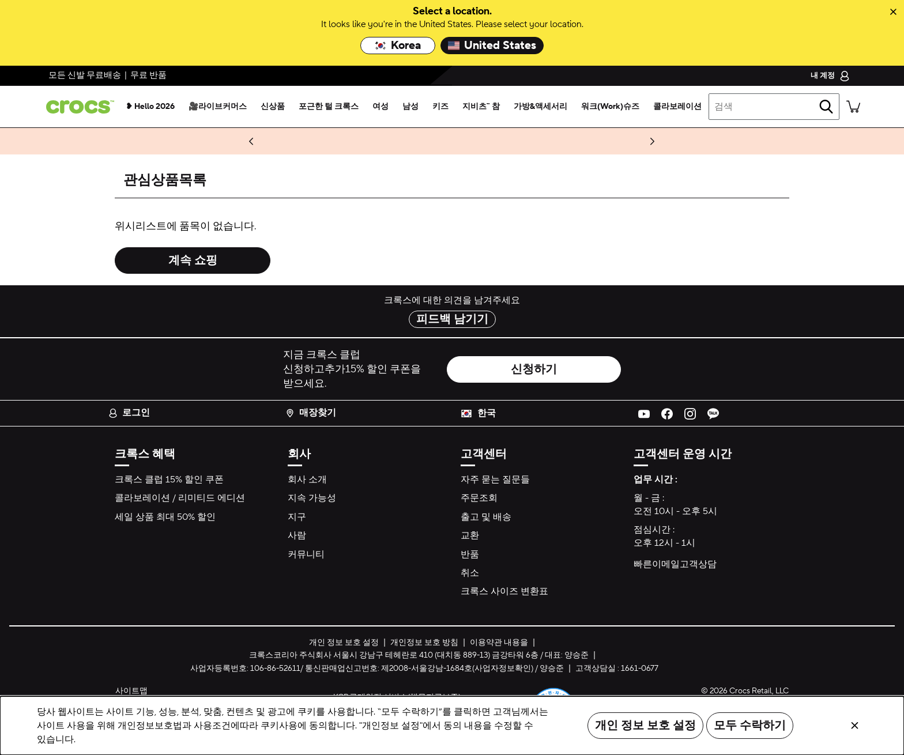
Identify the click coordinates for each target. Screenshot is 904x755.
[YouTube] (644, 413)
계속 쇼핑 (192, 260)
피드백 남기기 (452, 319)
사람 (297, 535)
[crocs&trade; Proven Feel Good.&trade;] (78, 107)
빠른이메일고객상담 (675, 564)
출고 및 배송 (486, 517)
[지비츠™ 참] (481, 106)
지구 (297, 517)
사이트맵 (131, 691)
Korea (398, 45)
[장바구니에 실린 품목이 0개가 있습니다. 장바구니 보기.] (853, 106)
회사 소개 (307, 479)
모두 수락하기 (750, 725)
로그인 (129, 412)
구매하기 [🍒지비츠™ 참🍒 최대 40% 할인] (164, 141)
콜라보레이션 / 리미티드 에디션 (180, 498)
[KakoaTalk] (713, 413)
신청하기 (534, 369)
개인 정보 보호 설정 (645, 725)
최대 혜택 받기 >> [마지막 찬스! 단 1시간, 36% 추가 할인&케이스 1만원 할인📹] (574, 141)
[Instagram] (690, 413)
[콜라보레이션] (677, 106)
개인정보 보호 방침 (424, 642)
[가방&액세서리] (540, 106)
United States (492, 45)
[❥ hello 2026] (150, 106)
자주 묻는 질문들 (495, 479)
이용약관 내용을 (499, 642)
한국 (486, 413)
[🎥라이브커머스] (218, 106)
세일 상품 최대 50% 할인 (165, 517)
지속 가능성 (312, 498)
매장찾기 (310, 412)
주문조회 (479, 498)
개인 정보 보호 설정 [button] (344, 642)
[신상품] (273, 106)
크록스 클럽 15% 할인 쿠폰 (169, 479)
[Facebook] (667, 413)
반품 (470, 554)
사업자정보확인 (502, 668)
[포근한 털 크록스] (329, 106)
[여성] (381, 106)
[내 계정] (830, 75)
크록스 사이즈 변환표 (504, 591)
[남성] (410, 106)
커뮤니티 (306, 554)
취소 (470, 573)
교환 (470, 535)
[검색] (826, 106)
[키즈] (440, 106)
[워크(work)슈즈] (610, 106)
